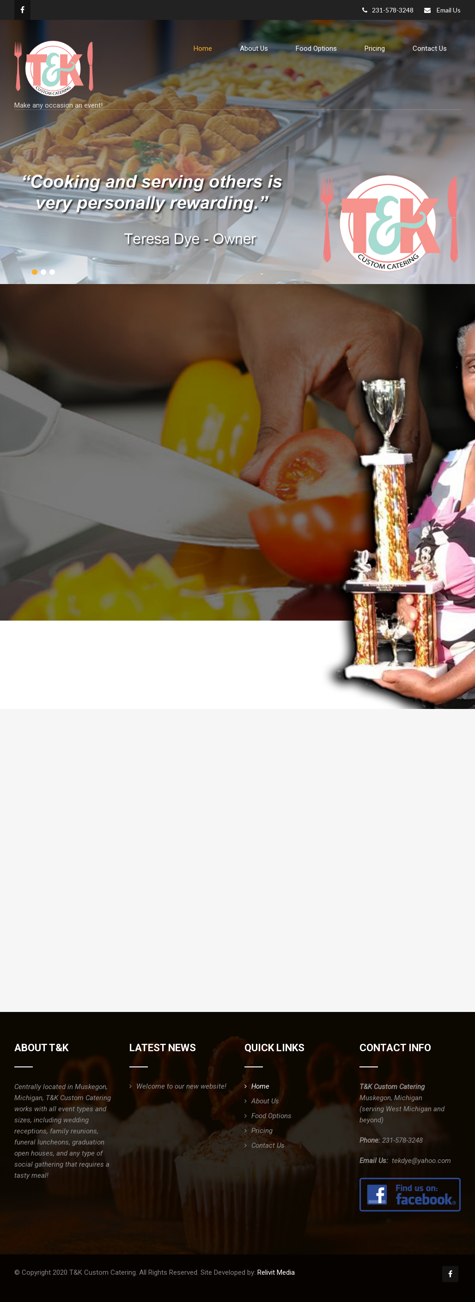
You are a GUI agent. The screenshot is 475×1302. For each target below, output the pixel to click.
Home (203, 48)
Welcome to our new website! (181, 1086)
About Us (254, 48)
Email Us (449, 10)
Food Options (316, 48)
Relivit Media (276, 1272)
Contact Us (430, 48)
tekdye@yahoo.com (421, 1161)
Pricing (375, 48)
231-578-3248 (388, 10)
